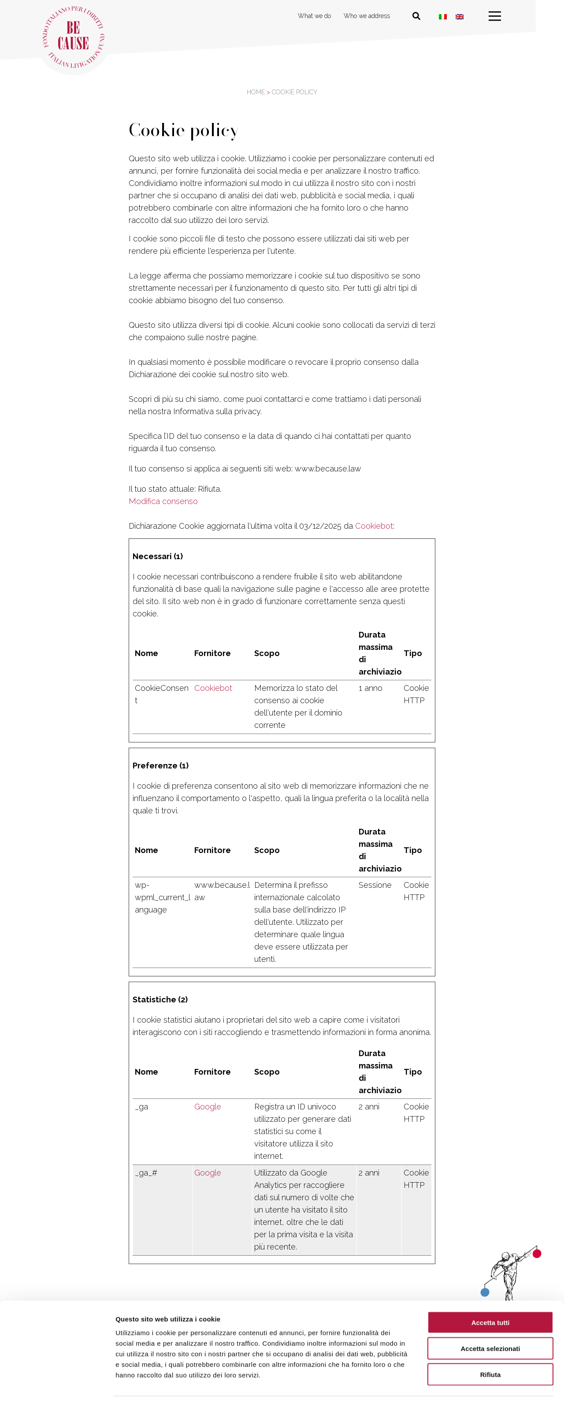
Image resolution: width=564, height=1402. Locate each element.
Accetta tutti (490, 1294)
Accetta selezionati (490, 1320)
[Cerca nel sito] (430, 16)
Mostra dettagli (463, 1384)
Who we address (381, 15)
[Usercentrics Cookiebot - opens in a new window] (57, 1384)
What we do (328, 15)
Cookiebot (374, 525)
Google (207, 1106)
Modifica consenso (163, 501)
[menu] (509, 16)
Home (256, 92)
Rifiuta (490, 1346)
